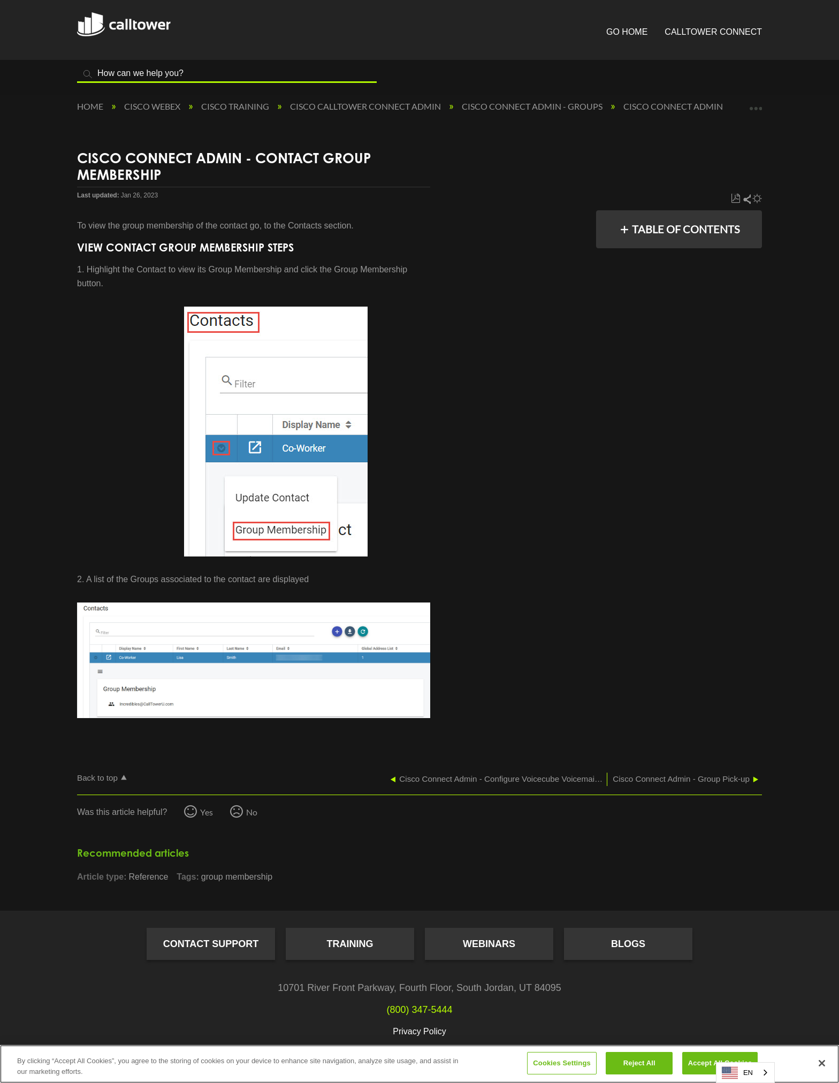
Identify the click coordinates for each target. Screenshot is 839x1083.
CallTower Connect (713, 31)
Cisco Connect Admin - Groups (533, 106)
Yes (206, 812)
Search (87, 74)
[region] (419, 1064)
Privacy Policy (419, 1031)
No (251, 812)
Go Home (626, 31)
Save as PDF (735, 199)
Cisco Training (236, 106)
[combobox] (745, 1072)
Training (350, 944)
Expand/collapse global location (755, 103)
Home (91, 106)
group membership (236, 876)
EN (737, 1072)
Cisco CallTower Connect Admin (366, 106)
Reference (148, 876)
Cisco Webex (153, 106)
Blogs (628, 944)
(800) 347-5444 (419, 1009)
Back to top (97, 777)
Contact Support (211, 944)
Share (746, 199)
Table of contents (686, 229)
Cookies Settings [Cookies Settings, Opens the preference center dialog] (562, 1063)
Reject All (639, 1063)
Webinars (489, 944)
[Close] (822, 1063)
